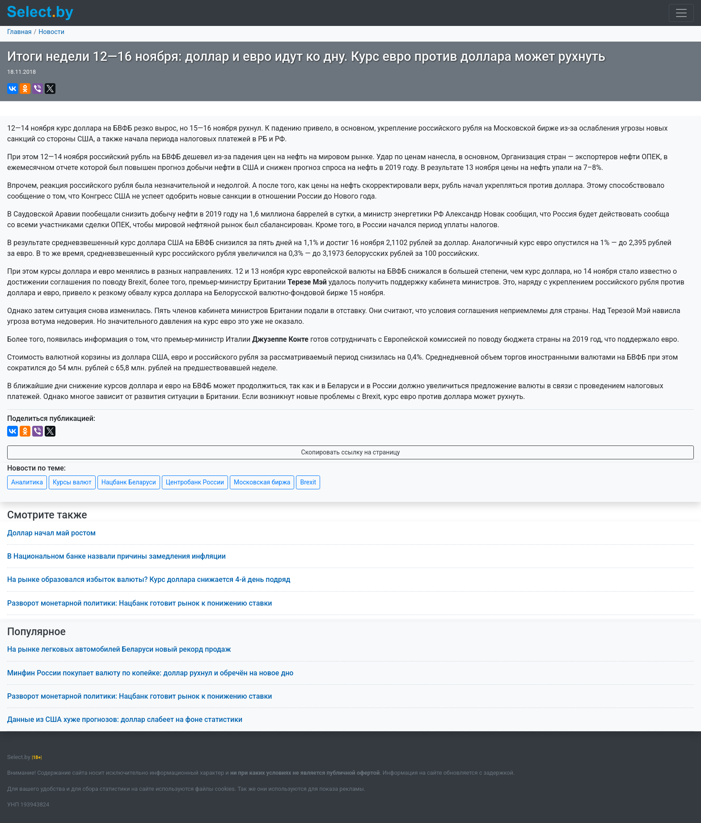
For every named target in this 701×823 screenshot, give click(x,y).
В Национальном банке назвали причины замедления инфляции (116, 556)
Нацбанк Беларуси (128, 482)
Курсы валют (72, 482)
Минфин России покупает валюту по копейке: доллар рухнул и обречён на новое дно (150, 673)
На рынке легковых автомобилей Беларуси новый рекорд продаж (119, 649)
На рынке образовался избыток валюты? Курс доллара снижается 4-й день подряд (149, 579)
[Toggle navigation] (681, 13)
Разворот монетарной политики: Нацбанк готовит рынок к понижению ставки (139, 603)
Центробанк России (195, 482)
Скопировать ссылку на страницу (350, 452)
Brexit (308, 482)
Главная (19, 32)
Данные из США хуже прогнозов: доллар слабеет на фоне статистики (124, 719)
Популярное (36, 632)
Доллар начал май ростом (51, 533)
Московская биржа (262, 482)
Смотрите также (47, 515)
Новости (51, 32)
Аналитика (27, 482)
